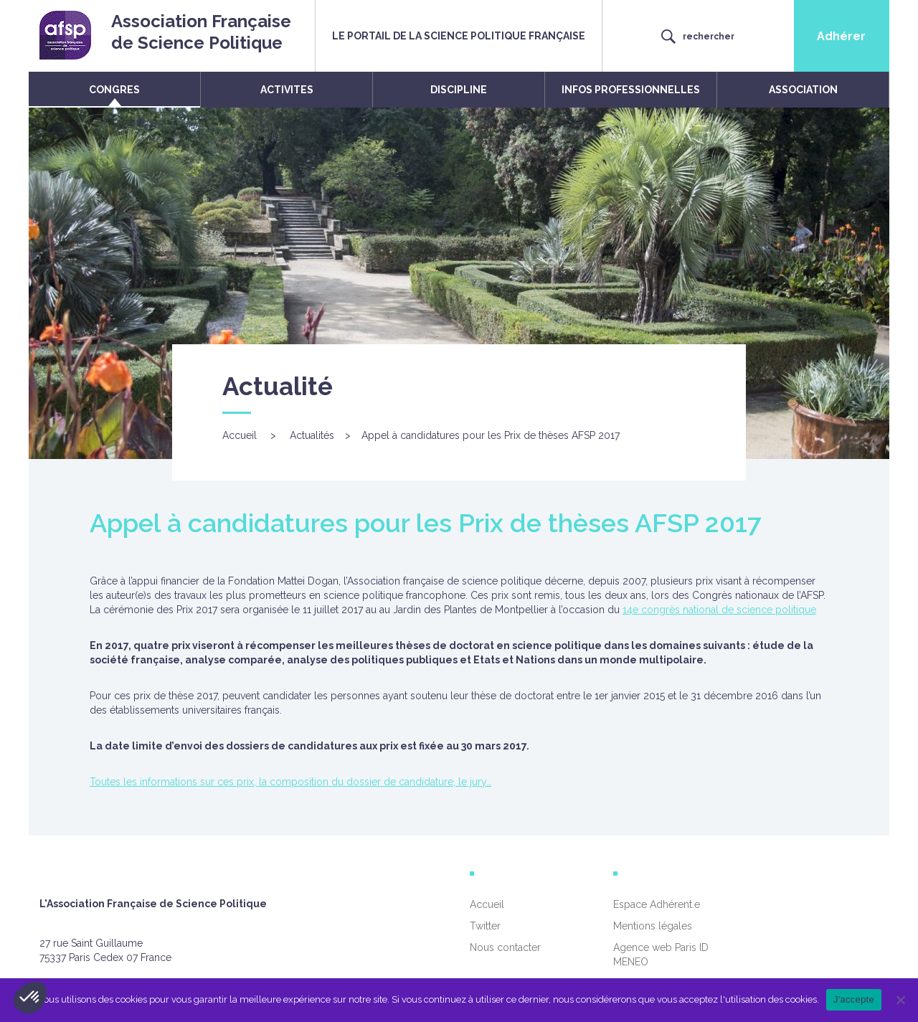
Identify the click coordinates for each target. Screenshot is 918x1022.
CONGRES (114, 89)
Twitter (485, 926)
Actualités (312, 435)
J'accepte (853, 999)
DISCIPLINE (458, 89)
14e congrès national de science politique (719, 609)
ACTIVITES (286, 89)
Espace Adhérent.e (656, 904)
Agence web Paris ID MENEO (661, 954)
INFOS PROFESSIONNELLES (631, 89)
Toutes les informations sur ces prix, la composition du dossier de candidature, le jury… (290, 781)
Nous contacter (505, 947)
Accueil (239, 435)
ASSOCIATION (803, 89)
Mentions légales (652, 926)
